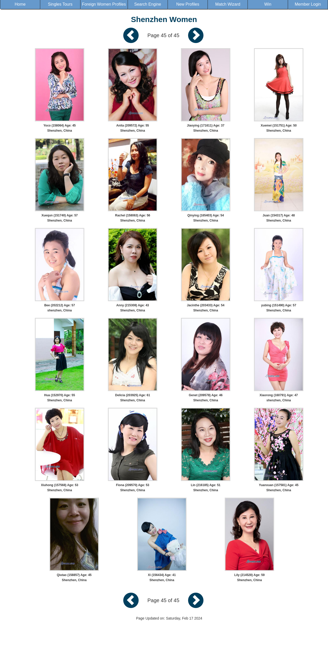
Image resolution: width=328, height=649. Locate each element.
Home (20, 4)
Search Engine (147, 4)
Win (267, 4)
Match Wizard (227, 4)
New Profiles (187, 4)
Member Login (308, 4)
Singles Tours (60, 4)
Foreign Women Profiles (104, 4)
